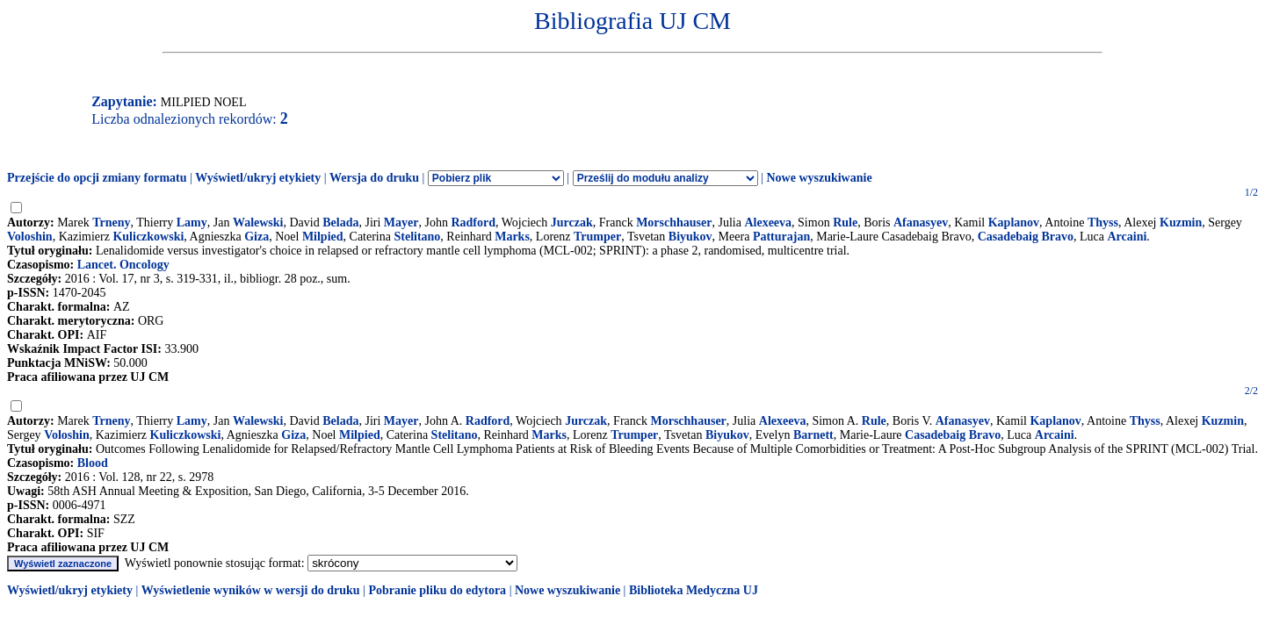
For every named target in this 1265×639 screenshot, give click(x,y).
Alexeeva (768, 222)
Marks (512, 236)
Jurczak (572, 222)
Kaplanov (1013, 222)
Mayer (401, 222)
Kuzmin (1181, 222)
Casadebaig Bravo (1025, 236)
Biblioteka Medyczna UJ (693, 590)
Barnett (813, 435)
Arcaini (1126, 236)
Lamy (192, 222)
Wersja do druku (374, 177)
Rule (845, 222)
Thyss (1103, 222)
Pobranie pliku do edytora (437, 590)
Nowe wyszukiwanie (818, 177)
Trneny (111, 222)
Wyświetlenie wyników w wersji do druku (250, 590)
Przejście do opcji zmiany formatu (97, 177)
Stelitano (417, 236)
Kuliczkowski (148, 236)
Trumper (597, 236)
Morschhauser (674, 222)
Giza (256, 236)
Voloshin (30, 236)
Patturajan (781, 236)
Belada (340, 222)
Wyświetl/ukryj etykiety (258, 177)
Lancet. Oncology (123, 264)
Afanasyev (920, 222)
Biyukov (690, 236)
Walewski (258, 222)
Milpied (322, 236)
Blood (92, 463)
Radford (473, 222)
